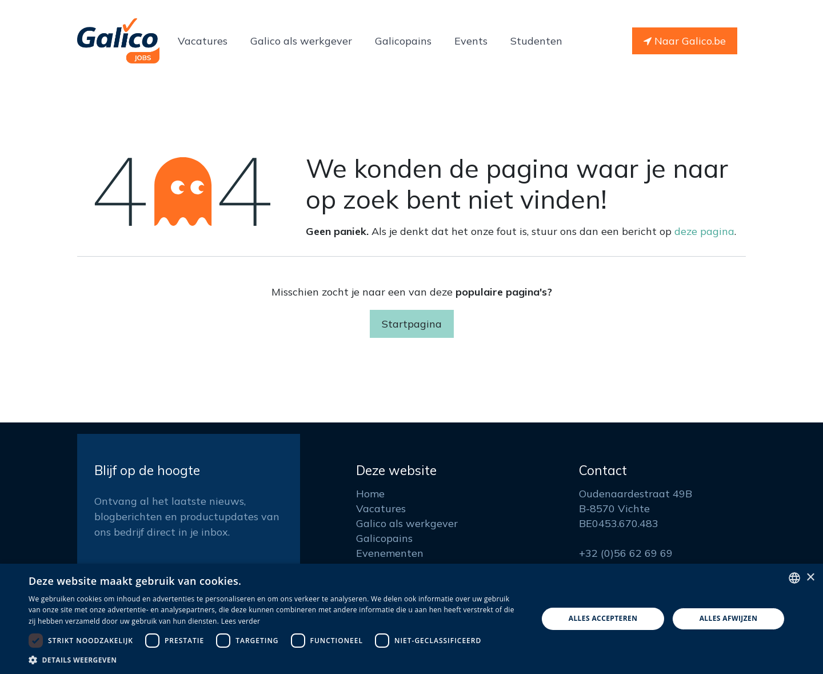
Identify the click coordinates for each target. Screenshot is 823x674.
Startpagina (412, 323)
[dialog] (411, 619)
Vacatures (381, 508)
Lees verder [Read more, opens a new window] (241, 621)
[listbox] (794, 578)
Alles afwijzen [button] (729, 618)
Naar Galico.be (685, 40)
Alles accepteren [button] (603, 618)
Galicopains (384, 538)
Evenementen (390, 553)
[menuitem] (202, 41)
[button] (276, 659)
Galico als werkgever (407, 523)
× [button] (810, 577)
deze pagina (704, 231)
